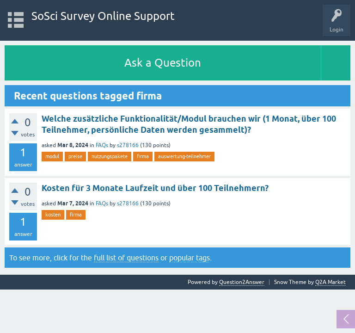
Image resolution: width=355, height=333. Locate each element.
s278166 (128, 145)
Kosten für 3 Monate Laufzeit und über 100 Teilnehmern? (155, 188)
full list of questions (126, 257)
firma (143, 156)
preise (75, 156)
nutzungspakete (110, 156)
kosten (53, 214)
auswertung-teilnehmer (184, 156)
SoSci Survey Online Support (103, 16)
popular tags (189, 257)
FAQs (102, 145)
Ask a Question (162, 62)
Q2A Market (330, 282)
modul (52, 156)
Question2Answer (241, 282)
